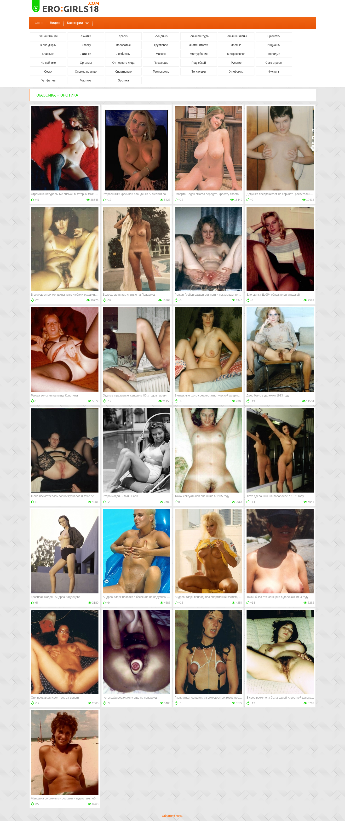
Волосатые (123, 45)
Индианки (273, 45)
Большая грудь (198, 36)
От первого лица (123, 62)
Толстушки (198, 71)
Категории (75, 23)
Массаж (161, 54)
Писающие (161, 62)
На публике (48, 62)
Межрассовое (236, 54)
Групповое (161, 45)
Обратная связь (172, 816)
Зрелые (236, 45)
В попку (86, 45)
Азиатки (85, 36)
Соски (48, 71)
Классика (48, 54)
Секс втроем (273, 62)
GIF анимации (48, 36)
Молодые (274, 54)
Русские (236, 62)
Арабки (123, 36)
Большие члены (236, 36)
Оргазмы (86, 62)
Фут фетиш (48, 80)
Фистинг (273, 71)
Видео (55, 23)
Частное (85, 80)
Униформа (236, 71)
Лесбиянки (123, 54)
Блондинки (161, 36)
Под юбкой (198, 62)
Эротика (123, 80)
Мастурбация (198, 54)
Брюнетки (273, 36)
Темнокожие (161, 71)
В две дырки (48, 45)
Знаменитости (198, 45)
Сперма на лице (86, 71)
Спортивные (123, 71)
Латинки (85, 54)
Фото (38, 23)
